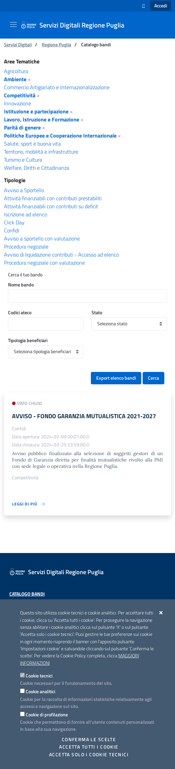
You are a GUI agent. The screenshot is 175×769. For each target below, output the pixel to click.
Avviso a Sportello (24, 190)
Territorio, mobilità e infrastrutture (41, 152)
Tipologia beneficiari (27, 340)
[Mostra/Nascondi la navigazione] (13, 24)
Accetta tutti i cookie (88, 747)
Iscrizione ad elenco (25, 214)
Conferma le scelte (89, 739)
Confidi (11, 230)
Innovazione (17, 103)
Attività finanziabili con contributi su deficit (51, 206)
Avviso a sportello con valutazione (42, 238)
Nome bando (21, 284)
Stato (97, 312)
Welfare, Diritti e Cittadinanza (36, 168)
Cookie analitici (40, 691)
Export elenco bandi (116, 378)
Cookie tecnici (39, 675)
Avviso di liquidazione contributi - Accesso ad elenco (61, 255)
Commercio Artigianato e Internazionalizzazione (57, 87)
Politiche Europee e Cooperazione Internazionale (60, 135)
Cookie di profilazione (47, 714)
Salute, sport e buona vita (32, 144)
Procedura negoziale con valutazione (44, 263)
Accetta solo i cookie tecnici (89, 755)
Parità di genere (22, 127)
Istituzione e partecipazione (36, 111)
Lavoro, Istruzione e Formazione (41, 119)
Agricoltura (16, 71)
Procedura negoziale (26, 246)
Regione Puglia (56, 44)
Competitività (19, 95)
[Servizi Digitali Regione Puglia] (76, 25)
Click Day (14, 222)
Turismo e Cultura (23, 160)
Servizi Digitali (18, 44)
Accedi (160, 5)
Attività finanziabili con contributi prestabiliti (53, 198)
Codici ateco (19, 312)
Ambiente (15, 79)
